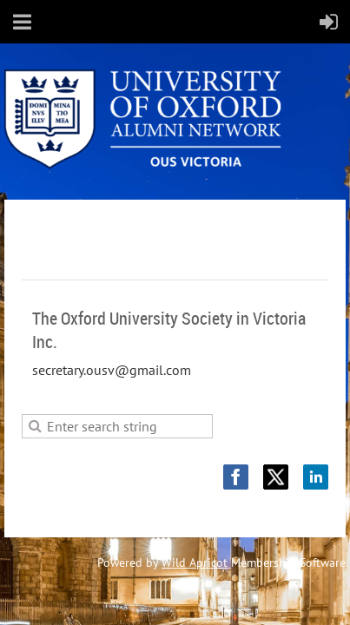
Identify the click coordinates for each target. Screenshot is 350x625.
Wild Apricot (195, 562)
